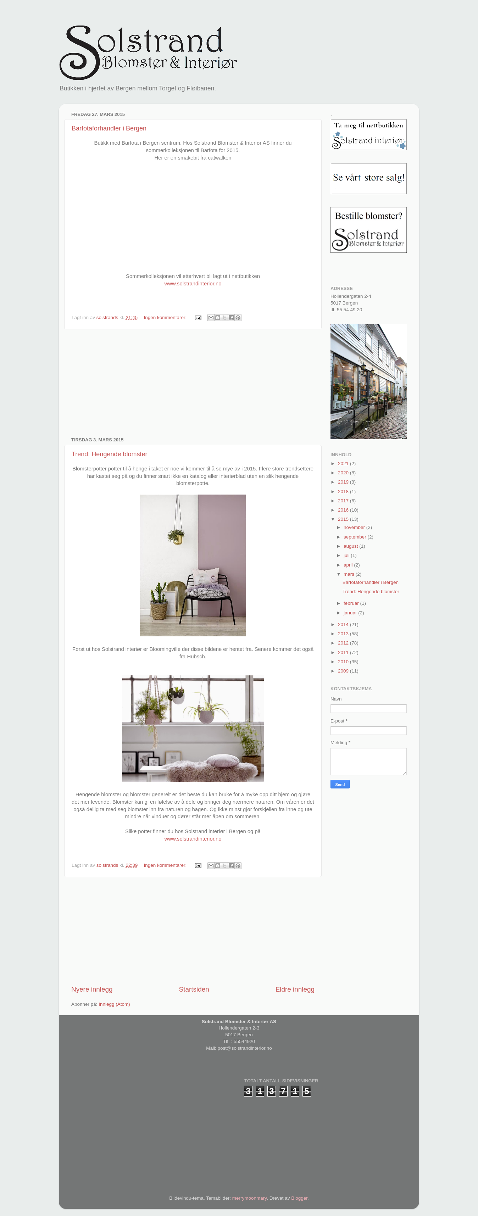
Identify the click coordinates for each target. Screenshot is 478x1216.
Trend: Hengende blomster (109, 454)
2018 (344, 491)
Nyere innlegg (92, 989)
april (349, 565)
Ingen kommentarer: (166, 317)
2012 (344, 643)
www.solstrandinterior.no (193, 283)
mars (350, 574)
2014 (344, 624)
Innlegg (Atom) (114, 1004)
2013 (344, 633)
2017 (344, 500)
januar (351, 612)
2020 (344, 472)
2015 (344, 519)
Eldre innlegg (295, 989)
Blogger (299, 1198)
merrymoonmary (249, 1198)
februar (352, 603)
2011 (344, 652)
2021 (344, 463)
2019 (344, 482)
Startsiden (194, 989)
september (356, 537)
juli (347, 555)
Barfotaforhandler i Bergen (109, 128)
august (351, 546)
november (355, 527)
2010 (344, 661)
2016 (344, 510)
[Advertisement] (193, 383)
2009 (344, 671)
